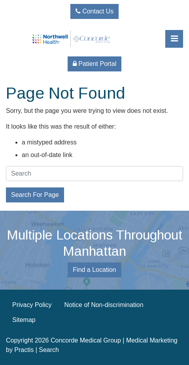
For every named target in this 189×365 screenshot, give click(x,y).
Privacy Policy (32, 304)
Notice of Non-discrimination (104, 304)
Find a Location (94, 269)
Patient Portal (95, 63)
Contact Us (95, 11)
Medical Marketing (152, 340)
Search (49, 349)
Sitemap (24, 319)
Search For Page (35, 194)
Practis (24, 349)
